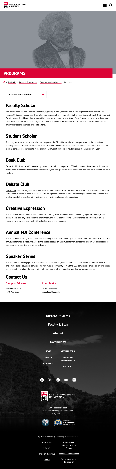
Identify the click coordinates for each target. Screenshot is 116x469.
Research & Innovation (28, 82)
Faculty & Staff (58, 324)
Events (48, 357)
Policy (47, 459)
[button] (104, 5)
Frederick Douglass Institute (51, 82)
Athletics (48, 363)
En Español (47, 448)
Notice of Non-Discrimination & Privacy (69, 445)
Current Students (58, 316)
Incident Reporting (47, 454)
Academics (12, 82)
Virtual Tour (68, 351)
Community (58, 342)
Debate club (11, 190)
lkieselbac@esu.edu (51, 292)
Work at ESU (47, 442)
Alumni (58, 333)
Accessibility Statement (69, 453)
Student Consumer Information (69, 460)
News (48, 351)
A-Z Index (67, 366)
